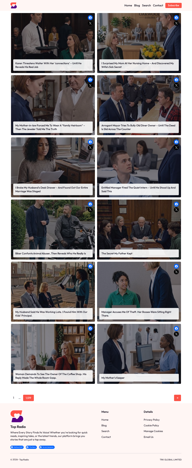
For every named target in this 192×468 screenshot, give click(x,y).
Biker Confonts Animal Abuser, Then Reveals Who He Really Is (50, 253)
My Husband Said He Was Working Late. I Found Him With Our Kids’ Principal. (51, 313)
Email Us (148, 437)
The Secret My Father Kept (116, 253)
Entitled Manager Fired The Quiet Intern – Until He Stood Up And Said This (138, 189)
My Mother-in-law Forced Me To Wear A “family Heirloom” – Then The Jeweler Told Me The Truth (50, 127)
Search (105, 431)
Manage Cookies (153, 431)
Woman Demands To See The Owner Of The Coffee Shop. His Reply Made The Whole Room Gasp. (50, 375)
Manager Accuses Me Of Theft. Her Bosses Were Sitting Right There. (136, 313)
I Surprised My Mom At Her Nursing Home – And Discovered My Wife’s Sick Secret (137, 65)
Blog (104, 425)
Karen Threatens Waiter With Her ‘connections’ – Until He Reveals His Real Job (48, 65)
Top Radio (18, 426)
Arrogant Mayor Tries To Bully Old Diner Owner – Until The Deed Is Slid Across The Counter (138, 127)
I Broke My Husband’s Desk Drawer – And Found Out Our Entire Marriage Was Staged (51, 189)
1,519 (28, 397)
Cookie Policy (151, 425)
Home (104, 419)
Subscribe (173, 5)
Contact (106, 437)
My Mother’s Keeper (113, 377)
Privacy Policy (152, 419)
